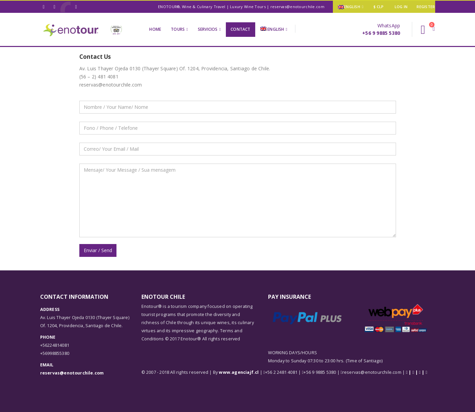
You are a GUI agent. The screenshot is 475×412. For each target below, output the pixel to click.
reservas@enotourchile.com (72, 373)
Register (426, 6)
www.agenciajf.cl (239, 372)
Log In (401, 6)
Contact (240, 29)
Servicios (208, 29)
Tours (178, 29)
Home (155, 29)
